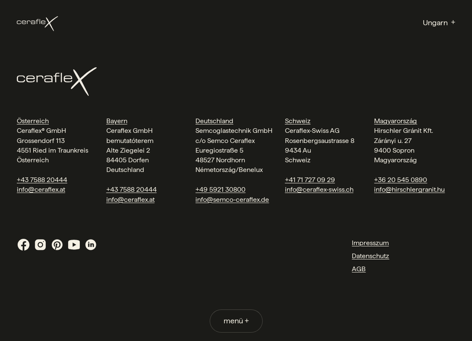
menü (236, 320)
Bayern (116, 121)
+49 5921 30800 (220, 189)
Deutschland (214, 121)
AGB (359, 269)
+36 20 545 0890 (400, 180)
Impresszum (370, 243)
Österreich (33, 121)
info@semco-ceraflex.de (232, 200)
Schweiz (298, 121)
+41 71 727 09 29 (310, 180)
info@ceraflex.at (41, 189)
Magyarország (395, 121)
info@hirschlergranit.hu (409, 189)
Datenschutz (370, 256)
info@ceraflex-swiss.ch (319, 189)
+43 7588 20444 (42, 180)
